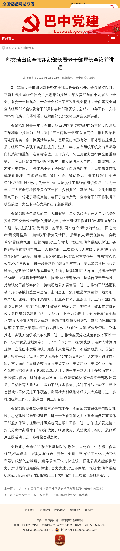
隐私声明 (60, 510)
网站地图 (75, 510)
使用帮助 (44, 510)
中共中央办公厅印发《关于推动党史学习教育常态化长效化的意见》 (60, 488)
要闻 (17, 47)
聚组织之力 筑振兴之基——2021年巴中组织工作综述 (52, 494)
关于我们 (29, 510)
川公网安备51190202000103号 (76, 529)
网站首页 (8, 38)
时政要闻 (28, 47)
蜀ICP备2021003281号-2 (38, 529)
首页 (8, 47)
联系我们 (90, 510)
